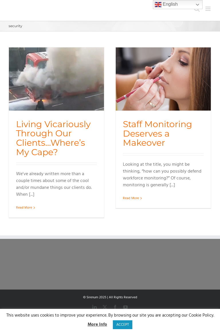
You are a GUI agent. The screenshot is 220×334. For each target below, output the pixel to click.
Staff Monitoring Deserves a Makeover (157, 133)
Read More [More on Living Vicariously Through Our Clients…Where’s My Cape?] (24, 208)
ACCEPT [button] (122, 325)
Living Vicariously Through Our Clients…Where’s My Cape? (53, 138)
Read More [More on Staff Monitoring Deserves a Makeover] (131, 208)
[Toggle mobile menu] (208, 9)
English (166, 4)
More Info (97, 324)
